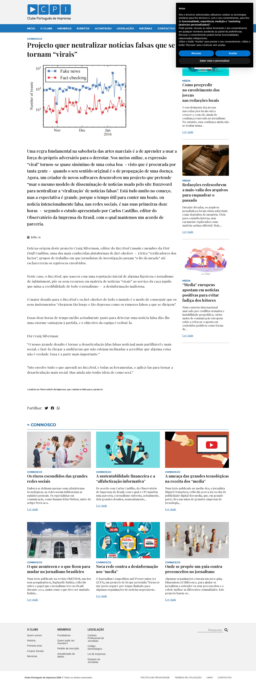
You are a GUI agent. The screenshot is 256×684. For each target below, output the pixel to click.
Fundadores (64, 635)
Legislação (125, 28)
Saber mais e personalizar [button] (215, 674)
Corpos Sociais (35, 651)
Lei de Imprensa (96, 654)
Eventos (83, 28)
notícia (32, 389)
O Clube (46, 28)
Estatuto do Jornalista (94, 660)
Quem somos (34, 635)
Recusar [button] (196, 667)
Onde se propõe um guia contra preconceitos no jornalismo (193, 569)
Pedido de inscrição (68, 648)
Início (31, 28)
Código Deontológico (95, 647)
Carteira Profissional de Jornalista (96, 638)
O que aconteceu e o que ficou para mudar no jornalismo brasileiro (58, 569)
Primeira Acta (34, 645)
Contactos (166, 28)
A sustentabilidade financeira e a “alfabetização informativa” (125, 478)
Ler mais (187, 132)
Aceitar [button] (233, 667)
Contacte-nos (219, 6)
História (31, 640)
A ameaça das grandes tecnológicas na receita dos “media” (197, 478)
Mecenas (145, 28)
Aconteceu (103, 28)
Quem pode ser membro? (66, 642)
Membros (64, 28)
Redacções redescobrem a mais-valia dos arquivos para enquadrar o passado (205, 192)
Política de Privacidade (155, 677)
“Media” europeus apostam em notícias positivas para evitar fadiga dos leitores (200, 292)
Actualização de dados (66, 655)
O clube (32, 629)
